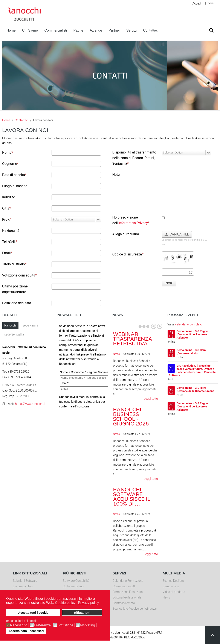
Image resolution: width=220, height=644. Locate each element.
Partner (114, 30)
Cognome (10, 164)
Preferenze (42, 625)
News (116, 353)
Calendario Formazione (128, 580)
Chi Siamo (30, 30)
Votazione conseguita (19, 275)
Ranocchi (10, 325)
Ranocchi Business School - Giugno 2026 (131, 417)
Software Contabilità (76, 580)
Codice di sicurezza (128, 254)
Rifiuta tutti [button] (82, 612)
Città (6, 208)
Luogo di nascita (14, 186)
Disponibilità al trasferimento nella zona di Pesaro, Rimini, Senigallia (134, 158)
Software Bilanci (73, 586)
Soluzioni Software (25, 580)
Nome (7, 152)
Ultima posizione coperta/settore (15, 289)
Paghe (78, 30)
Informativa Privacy (133, 223)
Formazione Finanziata (128, 592)
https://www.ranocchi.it (30, 404)
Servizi (131, 30)
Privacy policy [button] (88, 603)
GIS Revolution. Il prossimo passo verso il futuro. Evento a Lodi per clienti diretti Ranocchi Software (192, 370)
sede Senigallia (14, 334)
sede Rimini (30, 325)
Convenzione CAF (124, 586)
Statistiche (65, 625)
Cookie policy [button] (65, 603)
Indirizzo (8, 197)
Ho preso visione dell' (131, 220)
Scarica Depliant (173, 580)
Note (116, 175)
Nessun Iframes (82, 365)
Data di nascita (14, 175)
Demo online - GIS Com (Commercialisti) (191, 351)
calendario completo (188, 324)
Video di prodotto (174, 592)
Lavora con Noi (23, 586)
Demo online (171, 586)
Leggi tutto (151, 398)
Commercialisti (55, 30)
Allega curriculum (125, 234)
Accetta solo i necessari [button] (26, 631)
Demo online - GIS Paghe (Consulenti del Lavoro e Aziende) (192, 334)
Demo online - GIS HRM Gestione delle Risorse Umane (195, 389)
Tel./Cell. (9, 242)
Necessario (18, 625)
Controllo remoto (124, 603)
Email (7, 253)
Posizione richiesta (16, 303)
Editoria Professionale (127, 597)
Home (11, 30)
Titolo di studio (14, 264)
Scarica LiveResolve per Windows (135, 608)
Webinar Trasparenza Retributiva (132, 339)
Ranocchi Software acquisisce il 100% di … (131, 497)
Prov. (6, 219)
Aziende (96, 30)
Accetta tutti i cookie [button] (33, 612)
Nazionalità (10, 231)
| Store (209, 3)
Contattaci (151, 30)
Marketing (87, 625)
